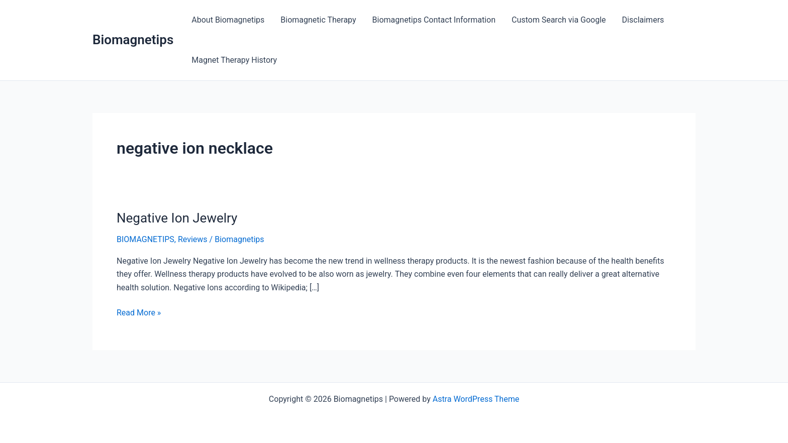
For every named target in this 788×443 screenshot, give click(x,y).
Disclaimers (643, 20)
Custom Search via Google (559, 20)
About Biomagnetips (227, 20)
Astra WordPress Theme (476, 399)
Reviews (193, 239)
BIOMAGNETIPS (145, 239)
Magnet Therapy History (234, 60)
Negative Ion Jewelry (177, 218)
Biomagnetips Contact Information (434, 20)
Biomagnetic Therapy (318, 20)
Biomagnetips (132, 39)
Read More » (139, 312)
